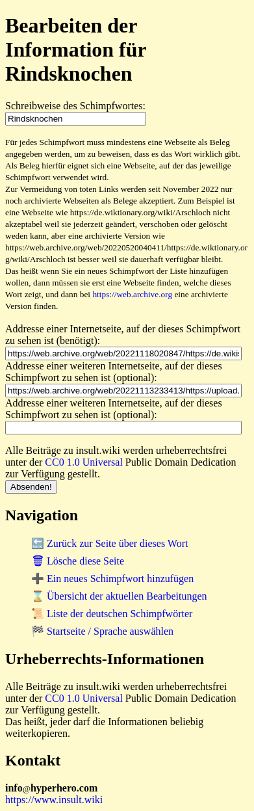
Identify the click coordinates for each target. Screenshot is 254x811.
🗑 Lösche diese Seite (77, 560)
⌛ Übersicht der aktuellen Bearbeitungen (119, 596)
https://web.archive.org (132, 294)
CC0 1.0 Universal (84, 462)
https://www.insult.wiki (54, 799)
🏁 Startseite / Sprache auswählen (102, 631)
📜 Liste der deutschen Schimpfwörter (111, 613)
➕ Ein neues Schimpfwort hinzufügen (112, 578)
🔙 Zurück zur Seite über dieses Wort (109, 543)
